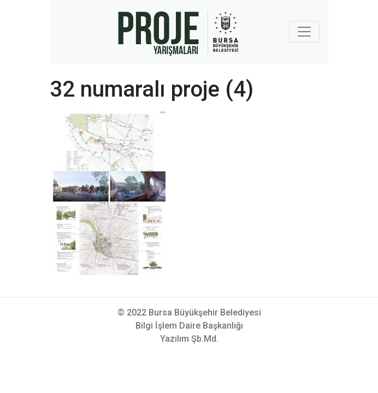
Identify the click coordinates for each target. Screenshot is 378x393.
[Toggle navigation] (304, 32)
